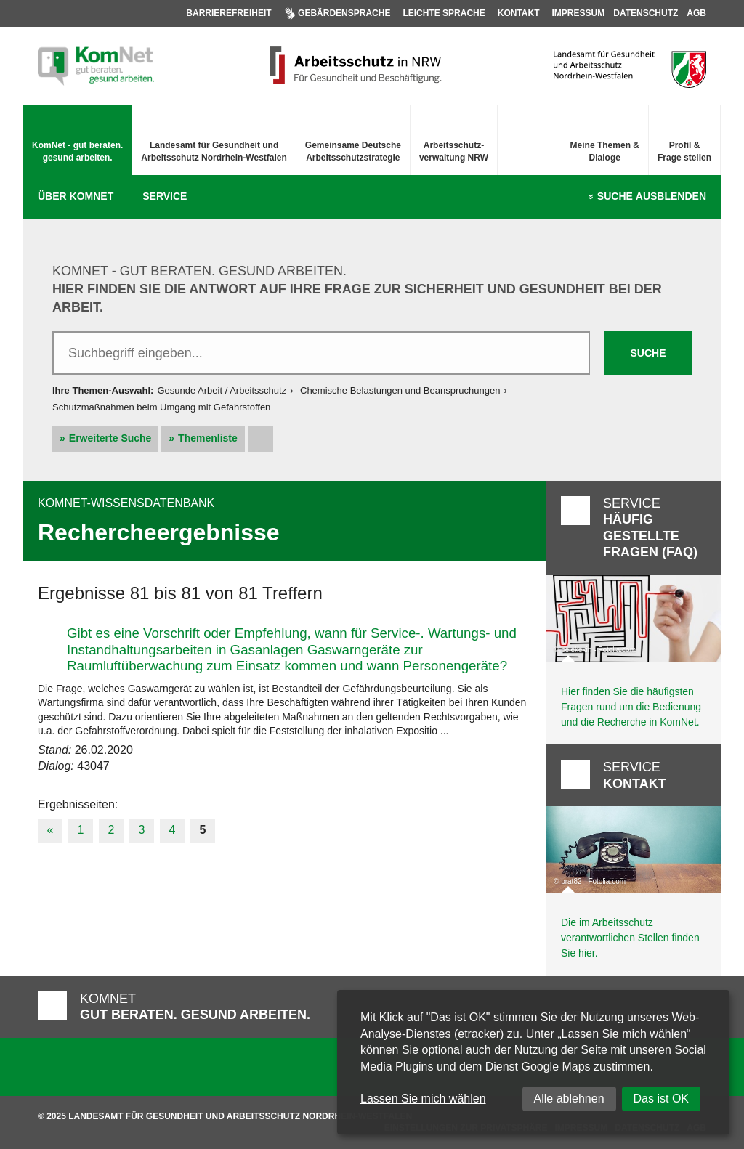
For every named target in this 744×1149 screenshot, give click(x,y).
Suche (651, 197)
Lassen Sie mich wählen (423, 1098)
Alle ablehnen (569, 1098)
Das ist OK (661, 1098)
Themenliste (208, 438)
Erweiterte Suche (110, 438)
